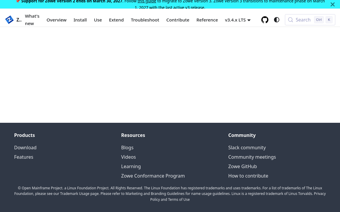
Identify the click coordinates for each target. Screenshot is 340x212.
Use (98, 20)
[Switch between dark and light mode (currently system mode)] (276, 19)
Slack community (247, 147)
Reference (207, 20)
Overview (57, 20)
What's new (32, 19)
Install (80, 20)
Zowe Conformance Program (153, 176)
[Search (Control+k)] (310, 19)
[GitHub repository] (265, 19)
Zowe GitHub (242, 166)
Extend (116, 20)
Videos (128, 157)
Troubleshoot (145, 20)
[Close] (332, 4)
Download (25, 147)
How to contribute (248, 176)
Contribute (177, 20)
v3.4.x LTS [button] (235, 20)
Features (23, 157)
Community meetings (252, 157)
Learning (131, 166)
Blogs (127, 147)
